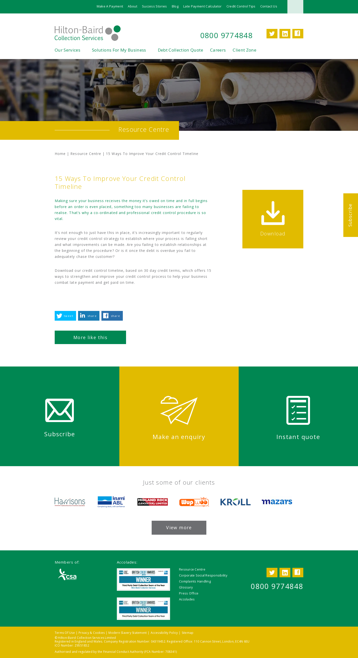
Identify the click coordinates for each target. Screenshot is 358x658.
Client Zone (244, 50)
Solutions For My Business (119, 50)
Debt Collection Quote (180, 50)
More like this (90, 337)
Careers (218, 50)
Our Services (67, 50)
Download (273, 233)
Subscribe (350, 215)
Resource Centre (85, 153)
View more (179, 527)
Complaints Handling (195, 581)
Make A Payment (110, 6)
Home (60, 153)
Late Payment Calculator (202, 6)
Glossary (186, 587)
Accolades (187, 599)
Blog (175, 6)
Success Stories (154, 6)
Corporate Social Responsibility (203, 575)
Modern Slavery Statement (127, 633)
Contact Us (268, 6)
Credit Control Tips (241, 6)
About (132, 6)
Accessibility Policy (164, 633)
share (92, 316)
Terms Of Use (65, 633)
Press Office (188, 593)
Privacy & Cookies (92, 633)
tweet (68, 316)
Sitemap (188, 633)
